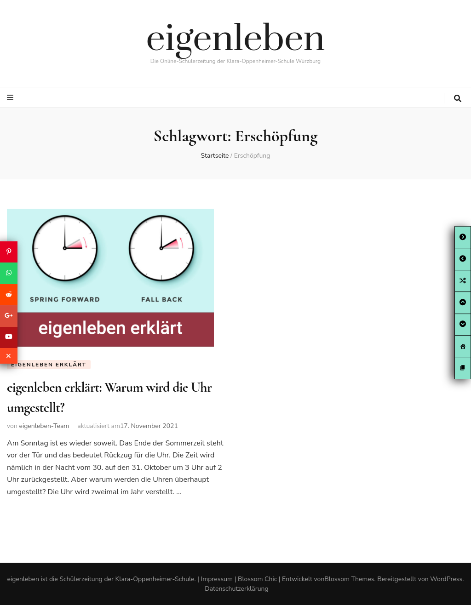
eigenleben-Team (44, 426)
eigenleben (235, 40)
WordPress (446, 579)
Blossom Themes (349, 579)
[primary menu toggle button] (11, 98)
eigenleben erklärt (48, 364)
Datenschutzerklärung (236, 588)
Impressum (217, 579)
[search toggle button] (457, 99)
